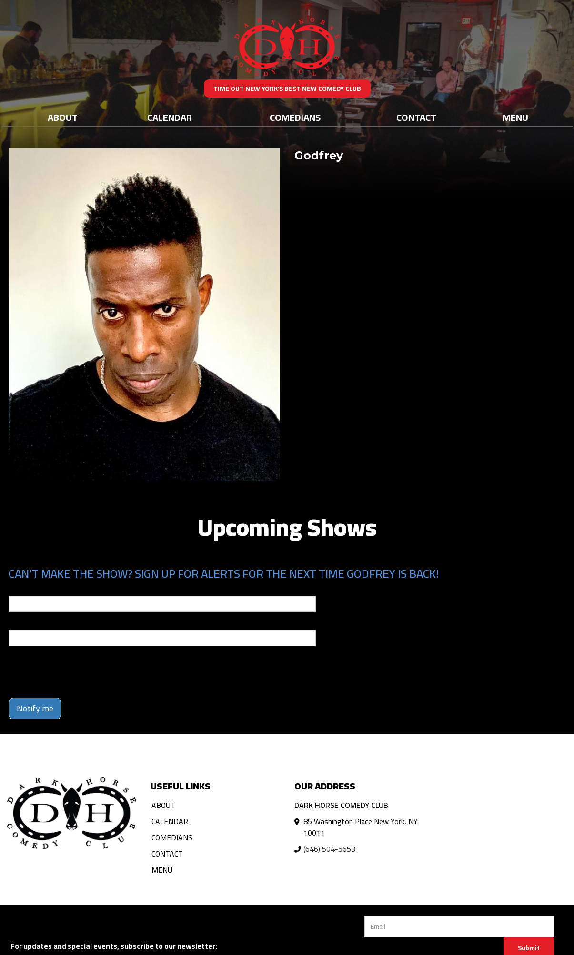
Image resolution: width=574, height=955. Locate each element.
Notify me (35, 708)
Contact (416, 117)
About (63, 117)
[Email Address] (459, 926)
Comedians (295, 117)
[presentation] (81, 671)
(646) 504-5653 (329, 849)
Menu (515, 117)
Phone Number (31, 623)
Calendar (169, 117)
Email (17, 589)
